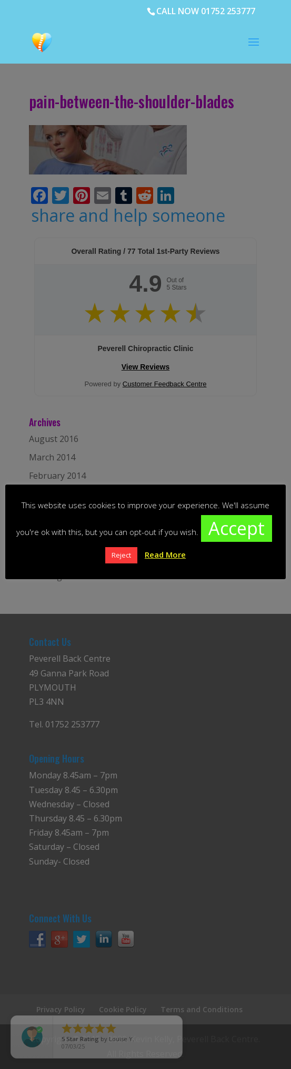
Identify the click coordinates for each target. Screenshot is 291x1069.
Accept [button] (236, 528)
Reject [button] (121, 555)
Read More (165, 554)
